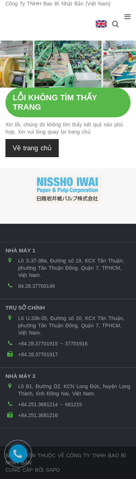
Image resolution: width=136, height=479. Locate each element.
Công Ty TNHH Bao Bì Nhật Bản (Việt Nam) (58, 4)
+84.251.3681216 (38, 415)
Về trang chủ (32, 148)
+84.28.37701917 (38, 354)
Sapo (53, 470)
